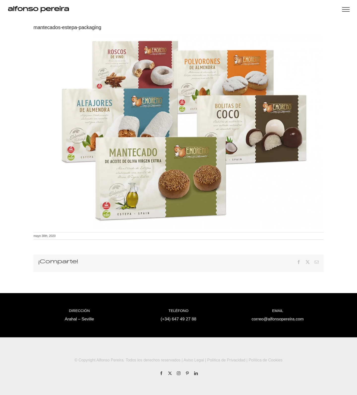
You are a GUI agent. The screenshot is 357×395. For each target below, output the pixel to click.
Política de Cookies (266, 360)
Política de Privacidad (226, 360)
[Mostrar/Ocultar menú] (346, 9)
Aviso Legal (193, 360)
